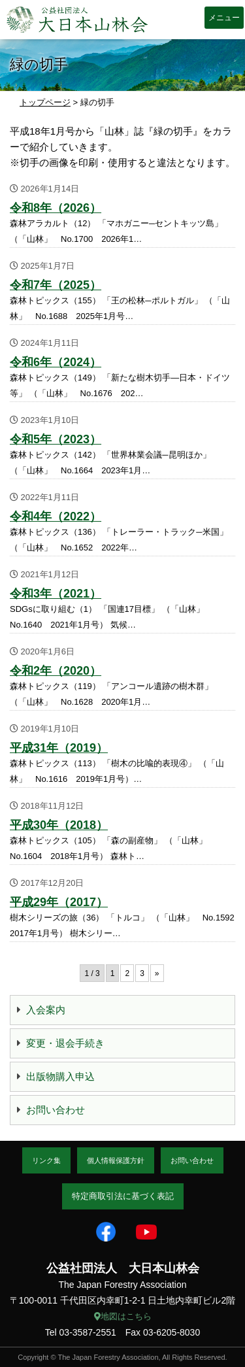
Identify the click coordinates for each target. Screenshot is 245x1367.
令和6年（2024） (55, 362)
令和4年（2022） (55, 516)
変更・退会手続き (65, 1043)
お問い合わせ (55, 1109)
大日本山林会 (77, 20)
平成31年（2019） (59, 747)
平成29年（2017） (59, 902)
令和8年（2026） (55, 207)
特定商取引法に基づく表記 (123, 1196)
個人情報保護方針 (115, 1160)
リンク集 (46, 1160)
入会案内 (45, 1009)
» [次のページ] (157, 973)
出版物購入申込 (60, 1076)
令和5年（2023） (55, 439)
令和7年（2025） (55, 285)
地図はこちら (123, 1316)
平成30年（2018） (59, 825)
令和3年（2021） (55, 593)
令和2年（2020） (55, 670)
